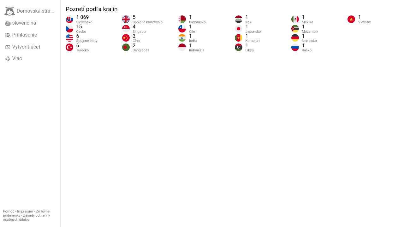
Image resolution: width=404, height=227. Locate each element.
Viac (13, 58)
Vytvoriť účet (22, 47)
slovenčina (20, 23)
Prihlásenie (21, 35)
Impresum (25, 211)
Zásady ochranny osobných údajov (26, 217)
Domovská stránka (31, 11)
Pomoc (8, 211)
